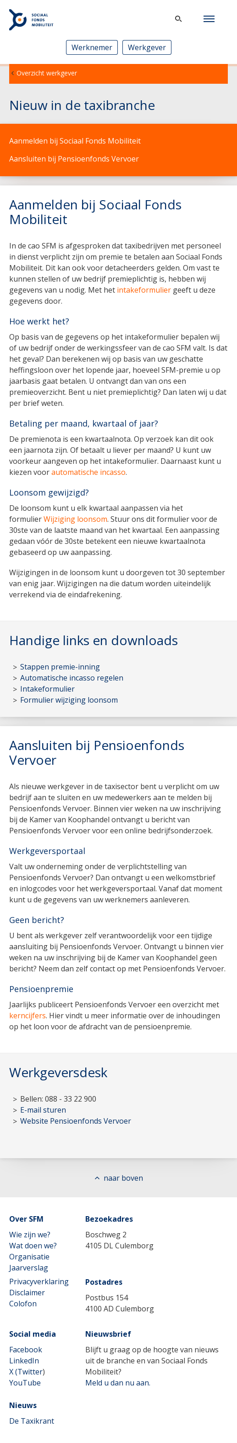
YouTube (25, 1383)
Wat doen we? (33, 1246)
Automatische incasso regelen (71, 678)
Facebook (25, 1350)
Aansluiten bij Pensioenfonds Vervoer (74, 159)
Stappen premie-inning (60, 667)
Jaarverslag (28, 1268)
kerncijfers (27, 1015)
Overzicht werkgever (47, 73)
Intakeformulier (47, 689)
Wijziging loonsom (75, 519)
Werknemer (92, 47)
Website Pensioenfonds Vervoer (75, 1121)
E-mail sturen (43, 1110)
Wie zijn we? (29, 1234)
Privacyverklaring (39, 1281)
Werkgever (147, 47)
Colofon (23, 1304)
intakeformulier (144, 290)
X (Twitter (26, 1372)
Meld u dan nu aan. (117, 1383)
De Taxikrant (31, 1421)
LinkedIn (24, 1361)
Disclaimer (27, 1292)
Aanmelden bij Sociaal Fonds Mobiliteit (75, 141)
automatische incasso (88, 472)
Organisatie (29, 1257)
